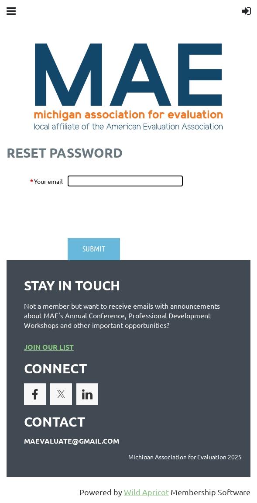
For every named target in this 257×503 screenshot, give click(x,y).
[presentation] (134, 212)
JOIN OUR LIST (49, 346)
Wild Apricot (146, 491)
